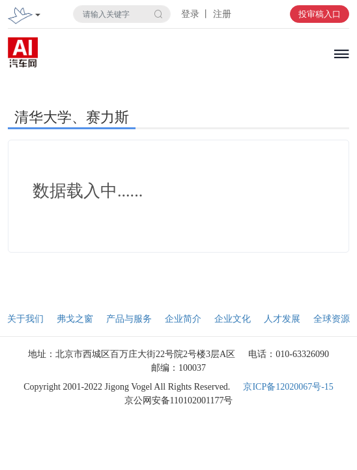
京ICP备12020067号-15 (288, 387)
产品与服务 (129, 319)
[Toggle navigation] (37, 16)
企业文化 (232, 319)
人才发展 (282, 319)
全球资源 (331, 319)
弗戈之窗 (75, 319)
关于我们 (25, 319)
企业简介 (183, 319)
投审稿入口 (319, 14)
